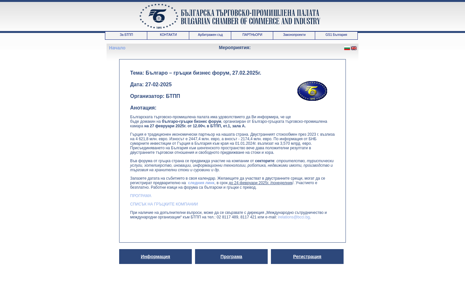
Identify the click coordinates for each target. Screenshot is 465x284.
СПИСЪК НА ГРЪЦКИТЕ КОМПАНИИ (164, 204)
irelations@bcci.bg (294, 217)
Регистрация (307, 256)
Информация (155, 256)
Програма (231, 256)
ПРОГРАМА (140, 196)
